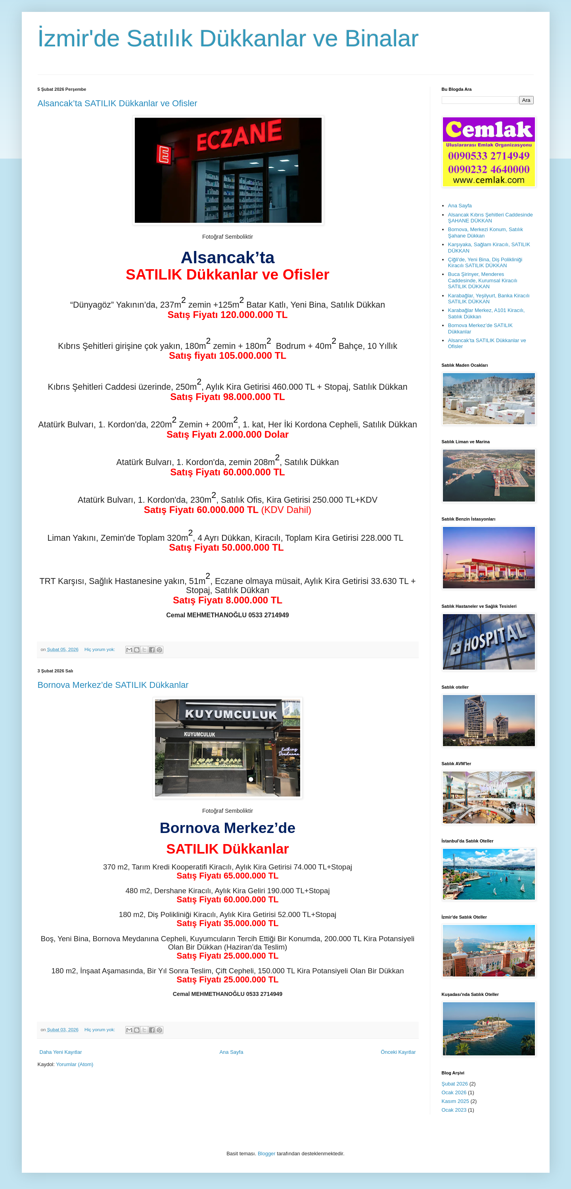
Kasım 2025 (455, 1101)
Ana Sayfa (231, 1052)
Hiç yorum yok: (100, 649)
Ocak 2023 (454, 1110)
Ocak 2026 (454, 1092)
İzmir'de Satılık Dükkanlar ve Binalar (228, 38)
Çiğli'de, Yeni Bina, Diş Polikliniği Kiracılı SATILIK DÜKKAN (485, 263)
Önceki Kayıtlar (398, 1052)
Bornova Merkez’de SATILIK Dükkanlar (113, 685)
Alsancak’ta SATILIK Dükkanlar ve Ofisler (117, 103)
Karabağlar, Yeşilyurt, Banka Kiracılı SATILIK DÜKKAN (489, 299)
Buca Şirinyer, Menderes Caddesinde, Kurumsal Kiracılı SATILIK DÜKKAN (482, 280)
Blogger (267, 1153)
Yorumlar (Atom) (74, 1064)
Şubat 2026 (455, 1084)
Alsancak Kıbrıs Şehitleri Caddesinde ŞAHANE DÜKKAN (490, 218)
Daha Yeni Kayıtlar (61, 1052)
